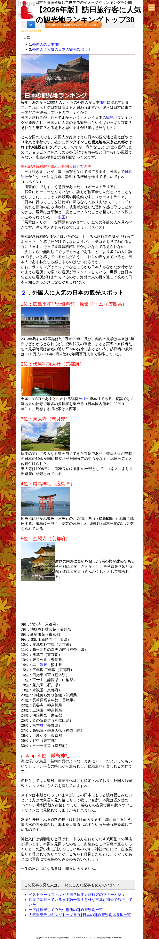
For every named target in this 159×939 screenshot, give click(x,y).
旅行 (103, 102)
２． (26, 293)
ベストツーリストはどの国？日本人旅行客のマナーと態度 (77, 895)
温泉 (43, 665)
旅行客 (78, 167)
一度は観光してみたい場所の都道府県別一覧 (66, 910)
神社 (82, 399)
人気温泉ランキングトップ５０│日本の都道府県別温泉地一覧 (80, 915)
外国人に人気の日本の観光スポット (61, 49)
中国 (61, 217)
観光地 (111, 118)
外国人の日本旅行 (47, 44)
